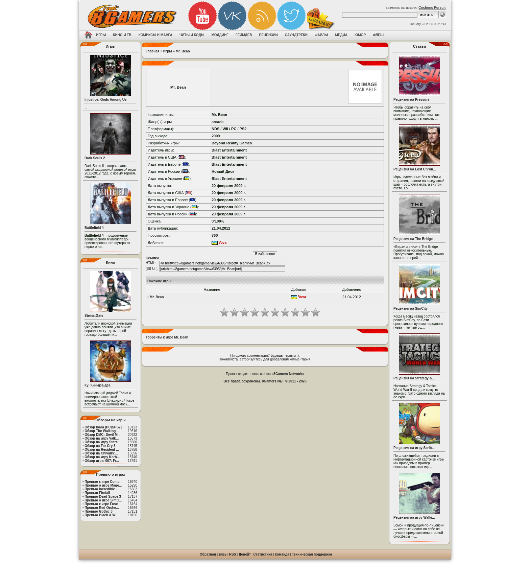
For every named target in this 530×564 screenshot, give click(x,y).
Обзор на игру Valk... (102, 438)
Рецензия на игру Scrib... (414, 448)
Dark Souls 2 (95, 158)
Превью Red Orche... (102, 508)
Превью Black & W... (101, 515)
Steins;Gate (94, 316)
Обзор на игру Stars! (102, 442)
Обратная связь (213, 554)
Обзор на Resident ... (102, 449)
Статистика (263, 554)
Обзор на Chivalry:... (101, 453)
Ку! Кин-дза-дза (97, 385)
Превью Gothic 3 (98, 511)
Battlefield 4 (94, 228)
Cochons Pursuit (431, 7)
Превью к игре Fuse (101, 504)
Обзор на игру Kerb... (102, 457)
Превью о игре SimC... (103, 500)
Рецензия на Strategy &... (414, 378)
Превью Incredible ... (102, 489)
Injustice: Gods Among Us (106, 99)
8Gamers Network (287, 374)
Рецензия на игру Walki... (414, 517)
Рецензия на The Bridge (413, 239)
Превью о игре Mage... (103, 485)
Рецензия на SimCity (410, 308)
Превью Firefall (97, 493)
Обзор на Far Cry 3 (100, 446)
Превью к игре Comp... (103, 482)
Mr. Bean (183, 51)
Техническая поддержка (312, 554)
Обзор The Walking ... (102, 431)
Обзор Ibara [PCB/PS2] (103, 427)
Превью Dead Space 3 (103, 496)
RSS (232, 554)
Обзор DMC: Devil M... (102, 435)
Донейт (245, 554)
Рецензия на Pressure (411, 99)
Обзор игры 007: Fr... (102, 461)
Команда (282, 554)
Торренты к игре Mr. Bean (167, 337)
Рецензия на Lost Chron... (414, 169)
